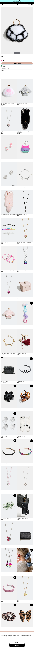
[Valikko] (1, 4)
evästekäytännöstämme (13, 638)
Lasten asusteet (8, 6)
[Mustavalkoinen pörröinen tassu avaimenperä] (3, 60)
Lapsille (4, 6)
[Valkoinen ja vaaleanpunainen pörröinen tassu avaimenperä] (2, 60)
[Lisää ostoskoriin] (17, 63)
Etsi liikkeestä (3, 66)
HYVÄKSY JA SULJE (17, 645)
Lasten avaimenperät (15, 6)
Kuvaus (2, 70)
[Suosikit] (31, 4)
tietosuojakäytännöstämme (5, 638)
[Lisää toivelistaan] (31, 55)
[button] (30, 4)
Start (1, 6)
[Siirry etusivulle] (17, 4)
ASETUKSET (17, 642)
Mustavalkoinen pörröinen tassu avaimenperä (25, 6)
